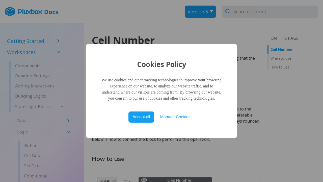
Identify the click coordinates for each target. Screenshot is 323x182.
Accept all (141, 117)
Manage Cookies (175, 117)
